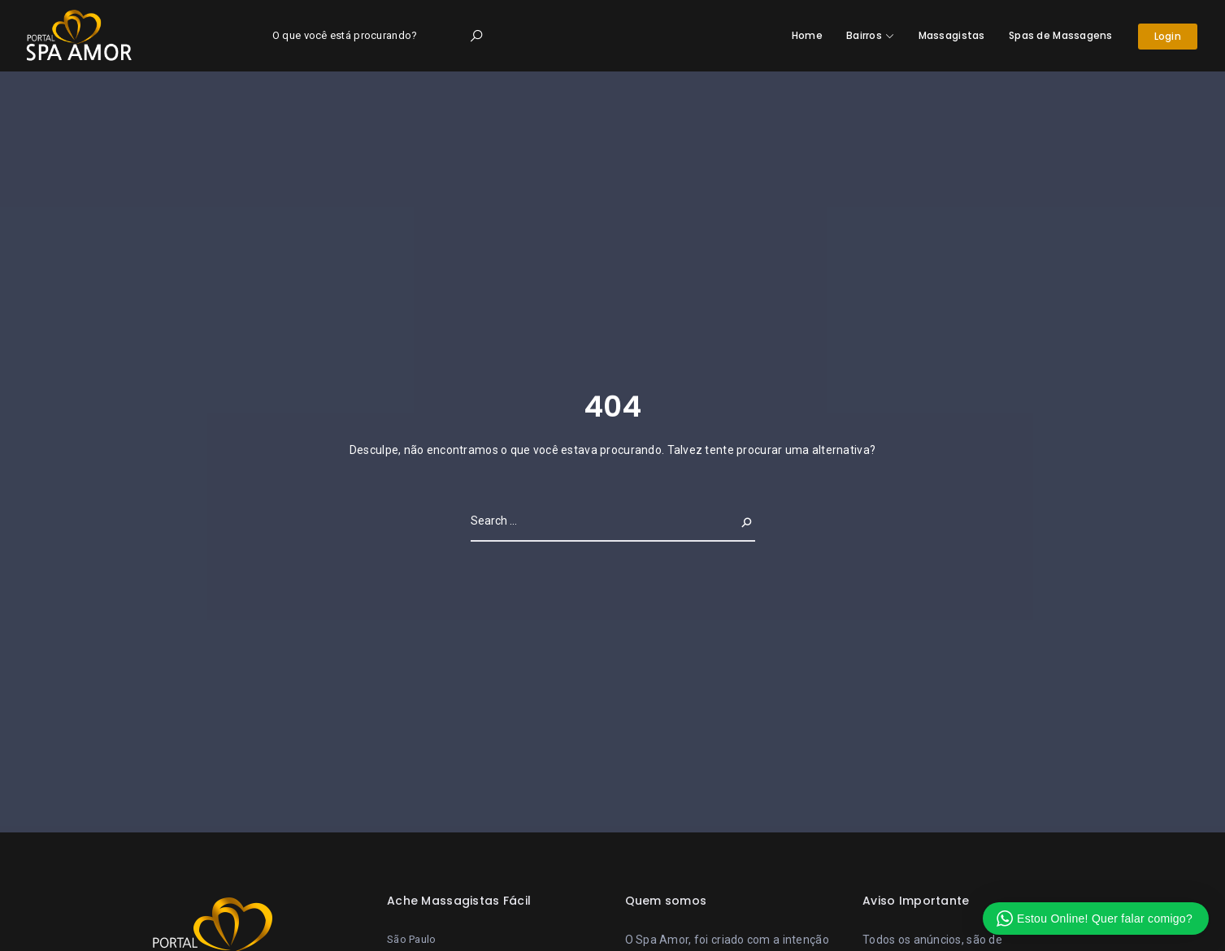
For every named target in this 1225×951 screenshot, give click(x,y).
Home (807, 35)
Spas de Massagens (1061, 35)
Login (1167, 36)
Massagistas (952, 35)
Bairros (864, 35)
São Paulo (412, 939)
